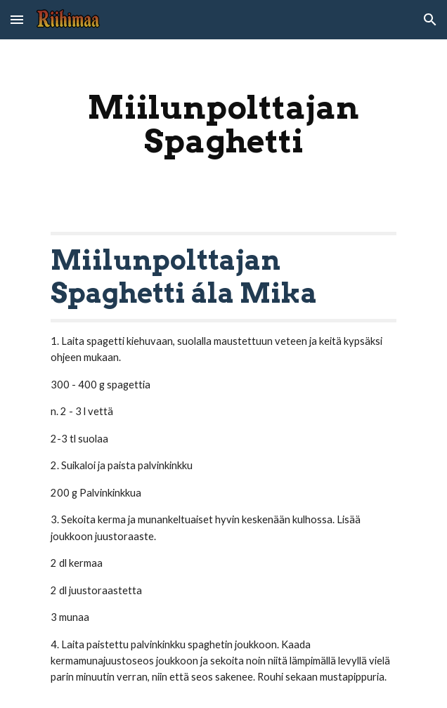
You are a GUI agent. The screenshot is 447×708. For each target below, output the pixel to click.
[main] (223, 124)
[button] (17, 19)
